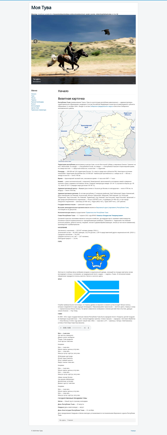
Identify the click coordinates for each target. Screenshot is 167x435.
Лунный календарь (37, 102)
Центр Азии (35, 108)
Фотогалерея (35, 106)
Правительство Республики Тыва (97, 212)
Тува (32, 96)
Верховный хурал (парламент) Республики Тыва (112, 207)
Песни (33, 98)
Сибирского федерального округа (101, 106)
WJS (134, 83)
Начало (33, 94)
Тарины (33, 100)
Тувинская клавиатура (38, 110)
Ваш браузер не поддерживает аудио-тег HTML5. (74, 328)
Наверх (133, 431)
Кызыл (33, 104)
